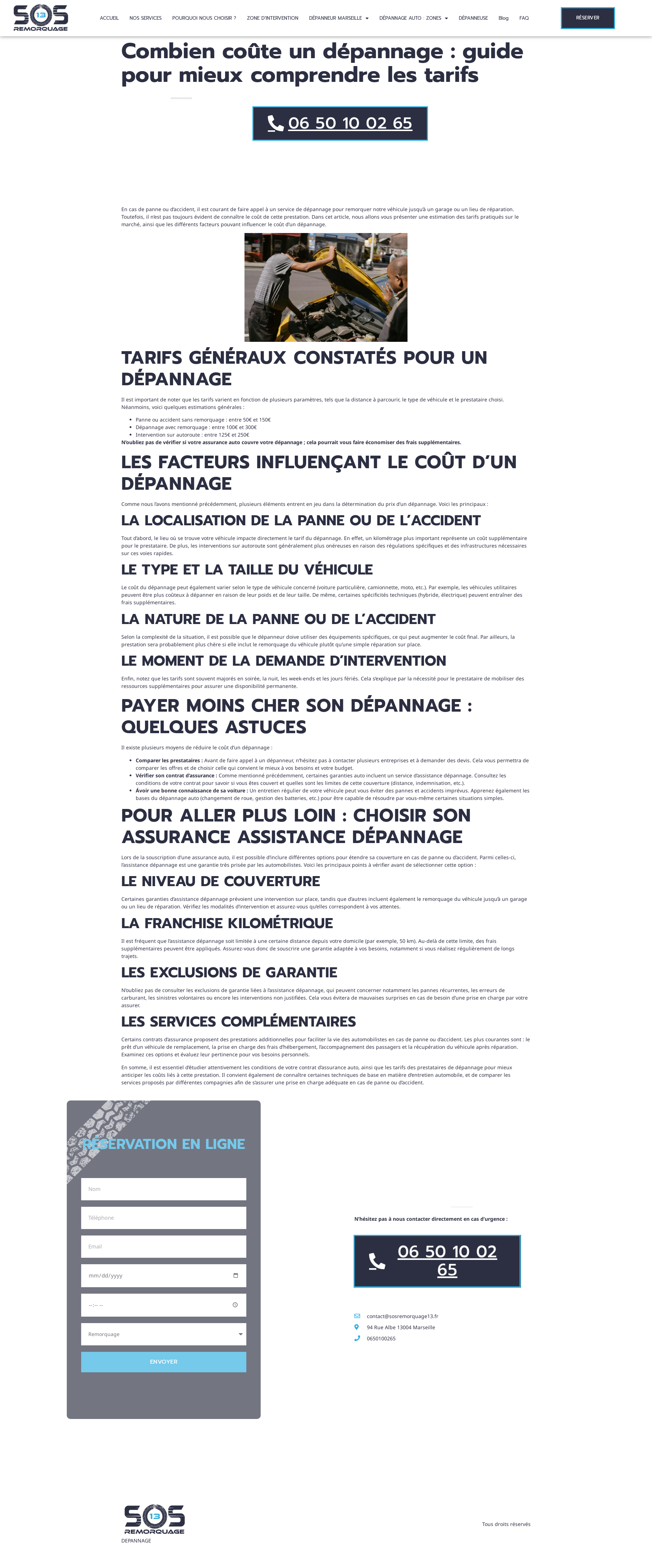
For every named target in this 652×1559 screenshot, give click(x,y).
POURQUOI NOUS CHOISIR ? (204, 18)
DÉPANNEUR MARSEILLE (339, 18)
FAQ (524, 18)
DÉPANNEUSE (473, 18)
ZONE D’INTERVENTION (272, 18)
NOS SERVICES (146, 18)
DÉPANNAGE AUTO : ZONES (413, 18)
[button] (339, 18)
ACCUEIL (109, 18)
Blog (504, 18)
